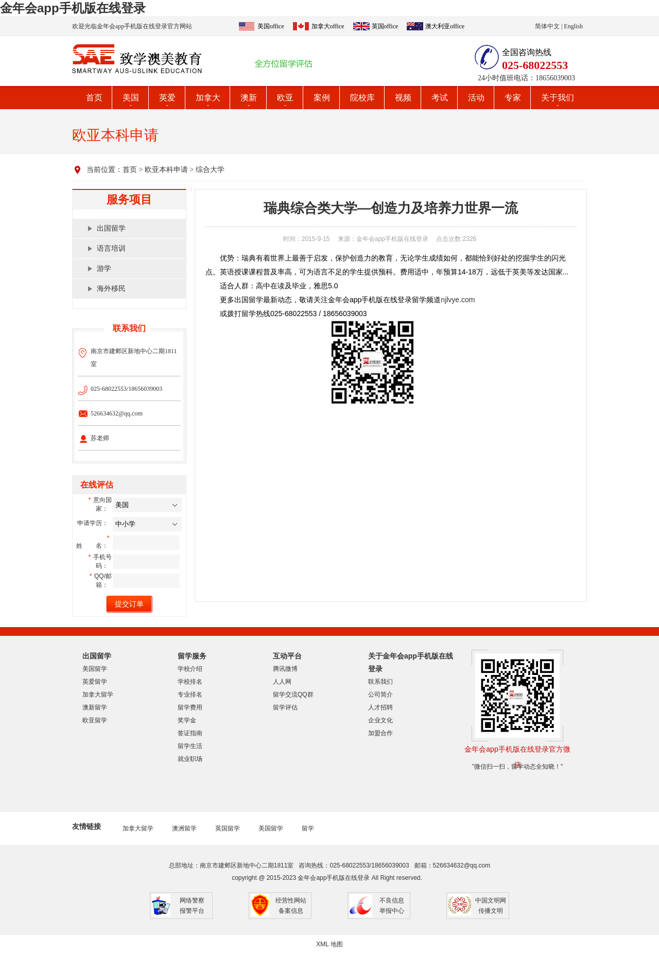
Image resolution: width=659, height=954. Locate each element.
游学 (104, 268)
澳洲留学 (184, 828)
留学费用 (190, 707)
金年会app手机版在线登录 (73, 8)
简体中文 (547, 26)
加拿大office (327, 26)
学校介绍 (190, 668)
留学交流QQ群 (293, 694)
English (573, 26)
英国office (385, 26)
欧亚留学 (94, 720)
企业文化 (380, 720)
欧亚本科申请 (166, 170)
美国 (131, 97)
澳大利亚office (444, 26)
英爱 (167, 97)
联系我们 (380, 681)
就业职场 (190, 758)
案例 (322, 97)
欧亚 (285, 97)
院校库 (362, 97)
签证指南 (190, 733)
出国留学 (111, 228)
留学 (308, 828)
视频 (403, 97)
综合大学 (210, 170)
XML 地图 (329, 944)
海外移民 (111, 288)
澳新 (248, 97)
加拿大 (208, 97)
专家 (513, 97)
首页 (94, 97)
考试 (439, 97)
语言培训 (111, 248)
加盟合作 (380, 733)
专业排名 (190, 694)
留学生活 (190, 746)
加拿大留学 (97, 694)
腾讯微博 (285, 668)
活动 (476, 97)
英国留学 (227, 828)
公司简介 (380, 694)
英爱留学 (94, 681)
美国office (270, 26)
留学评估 (285, 707)
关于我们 (557, 97)
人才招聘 (380, 707)
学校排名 (190, 681)
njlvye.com (458, 300)
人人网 (282, 681)
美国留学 (94, 668)
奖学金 (187, 720)
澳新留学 (94, 707)
